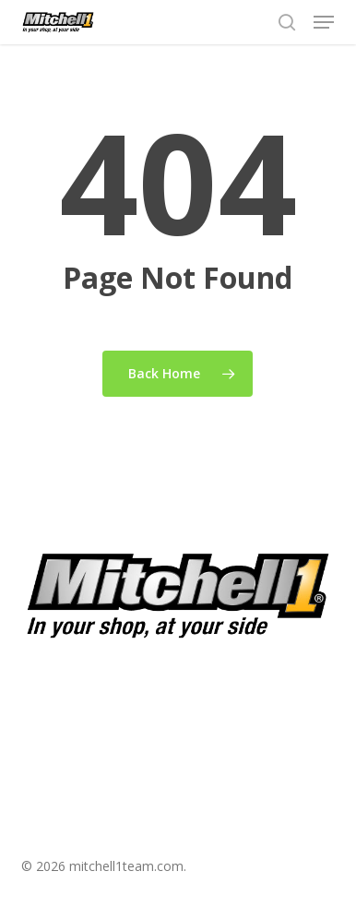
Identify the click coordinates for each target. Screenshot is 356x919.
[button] (324, 22)
